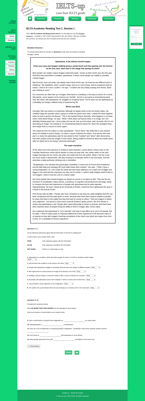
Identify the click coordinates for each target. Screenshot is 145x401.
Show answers (33, 346)
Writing (11, 36)
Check (68, 352)
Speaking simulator (12, 81)
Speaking (11, 40)
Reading (11, 66)
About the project (77, 393)
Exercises (109, 19)
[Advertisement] (104, 44)
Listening (11, 62)
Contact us (66, 393)
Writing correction (12, 22)
